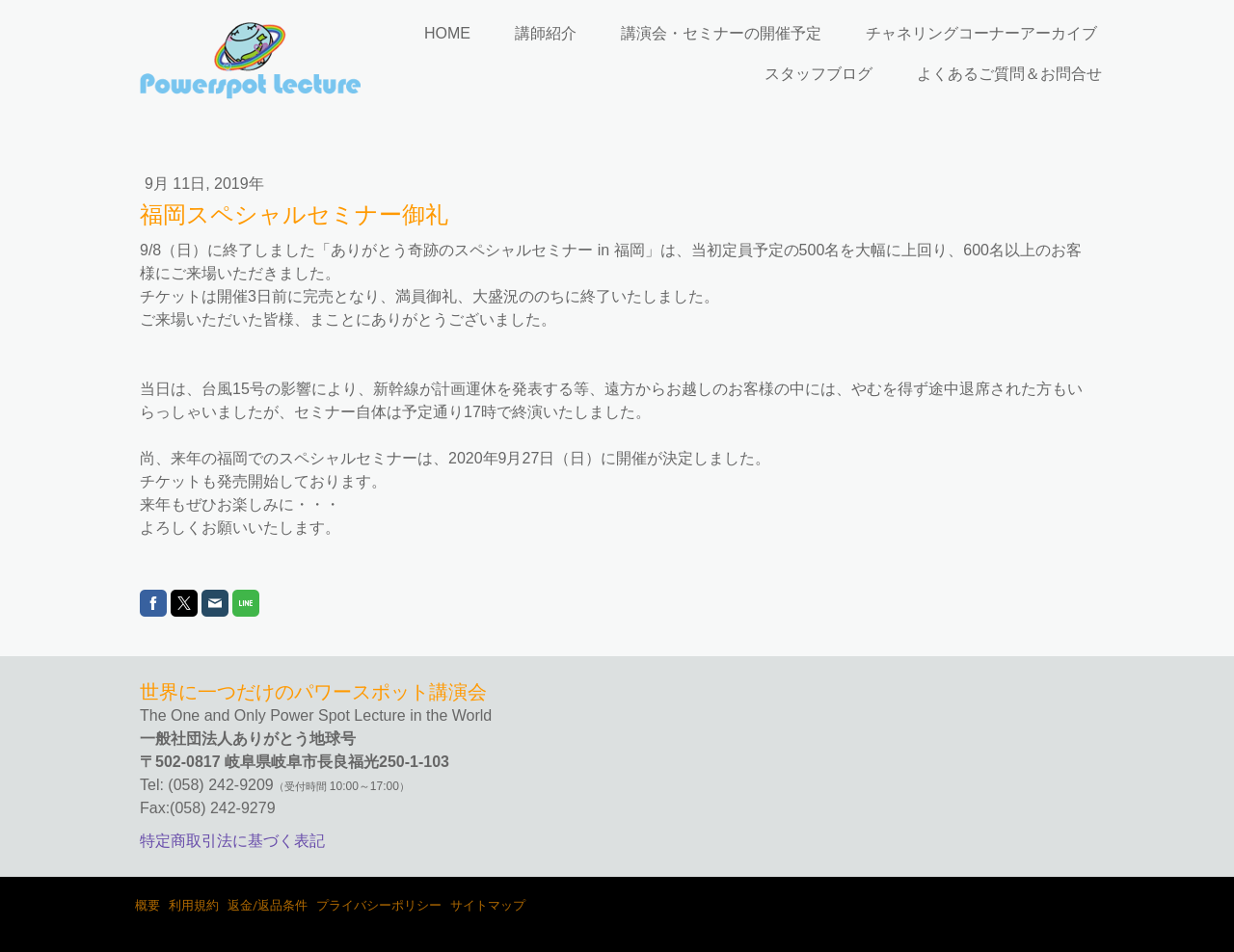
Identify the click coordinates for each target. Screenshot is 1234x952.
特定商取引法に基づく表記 (232, 841)
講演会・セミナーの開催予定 (721, 33)
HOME (447, 33)
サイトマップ (487, 905)
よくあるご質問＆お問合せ (1009, 74)
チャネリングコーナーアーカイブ (981, 33)
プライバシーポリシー (379, 905)
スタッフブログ (818, 74)
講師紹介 (546, 33)
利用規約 (194, 905)
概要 (147, 905)
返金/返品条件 (268, 905)
